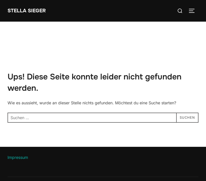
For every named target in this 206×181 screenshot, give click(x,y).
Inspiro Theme (162, 170)
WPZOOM (190, 170)
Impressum (18, 135)
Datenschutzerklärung (26, 165)
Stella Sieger (29, 10)
